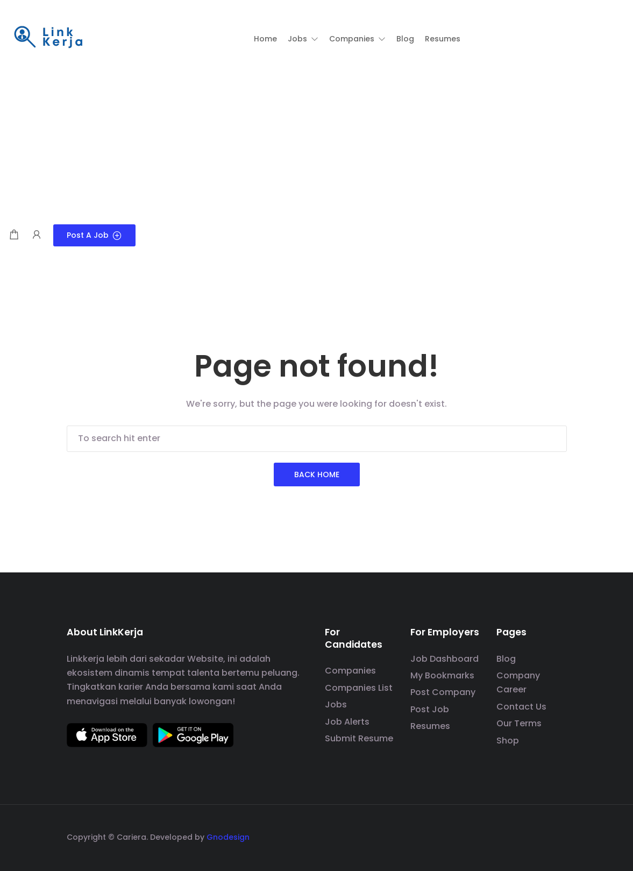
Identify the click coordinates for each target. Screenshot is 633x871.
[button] (303, 38)
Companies (350, 670)
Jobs (336, 704)
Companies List (359, 688)
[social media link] (557, 835)
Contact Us (521, 706)
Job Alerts (347, 722)
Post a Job (94, 235)
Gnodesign (228, 837)
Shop (507, 740)
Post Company (442, 692)
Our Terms (519, 723)
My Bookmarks (442, 675)
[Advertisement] (316, 143)
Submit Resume (359, 738)
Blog (506, 659)
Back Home (316, 474)
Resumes (430, 726)
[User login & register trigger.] (36, 235)
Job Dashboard (444, 659)
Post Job (429, 709)
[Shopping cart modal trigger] (14, 235)
